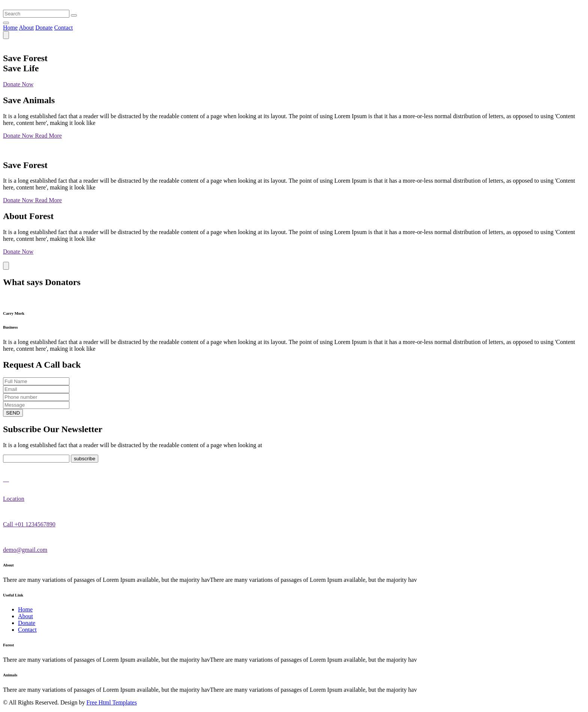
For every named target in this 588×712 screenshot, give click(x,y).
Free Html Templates (111, 702)
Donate (43, 27)
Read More (48, 135)
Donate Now (18, 84)
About (26, 27)
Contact (63, 27)
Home (10, 27)
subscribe (84, 458)
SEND (13, 413)
